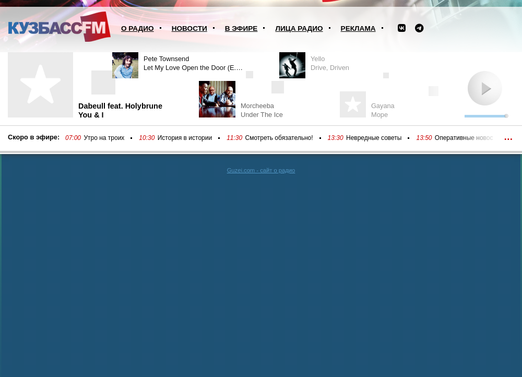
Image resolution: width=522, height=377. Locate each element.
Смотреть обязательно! (279, 138)
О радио (137, 28)
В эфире (241, 28)
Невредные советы (374, 138)
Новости (189, 28)
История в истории (185, 138)
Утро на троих (104, 138)
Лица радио (299, 28)
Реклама (358, 28)
